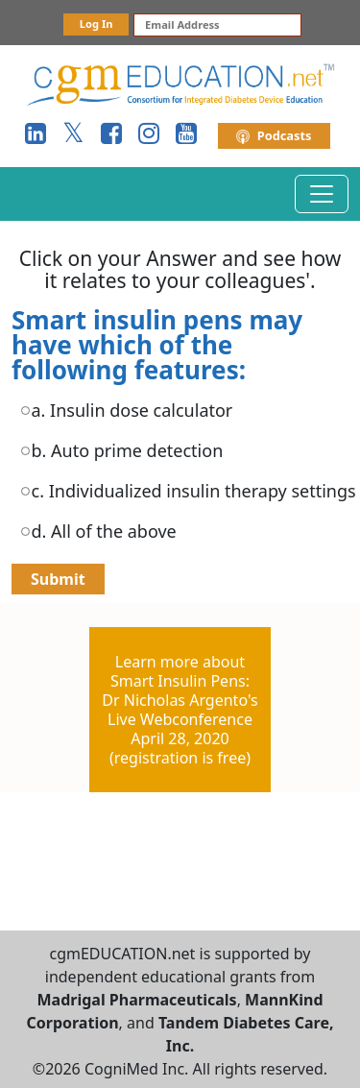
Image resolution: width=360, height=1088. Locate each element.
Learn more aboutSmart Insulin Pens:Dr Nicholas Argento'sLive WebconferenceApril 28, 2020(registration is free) (179, 709)
